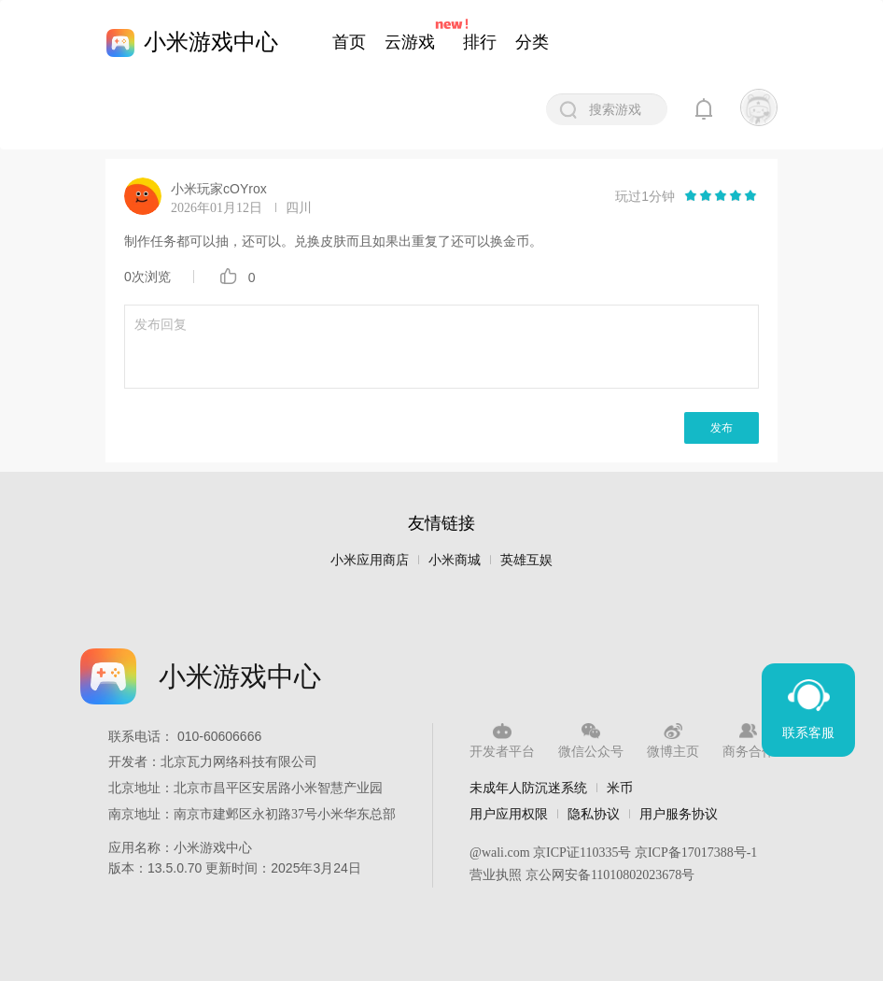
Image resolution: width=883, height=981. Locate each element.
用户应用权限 (509, 813)
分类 (532, 42)
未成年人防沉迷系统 (528, 787)
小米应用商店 (369, 560)
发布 (721, 427)
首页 (349, 42)
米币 (620, 787)
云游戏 (410, 42)
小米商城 (454, 560)
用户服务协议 (678, 813)
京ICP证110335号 (582, 853)
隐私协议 (594, 813)
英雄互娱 (526, 560)
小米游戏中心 (211, 41)
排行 (480, 42)
